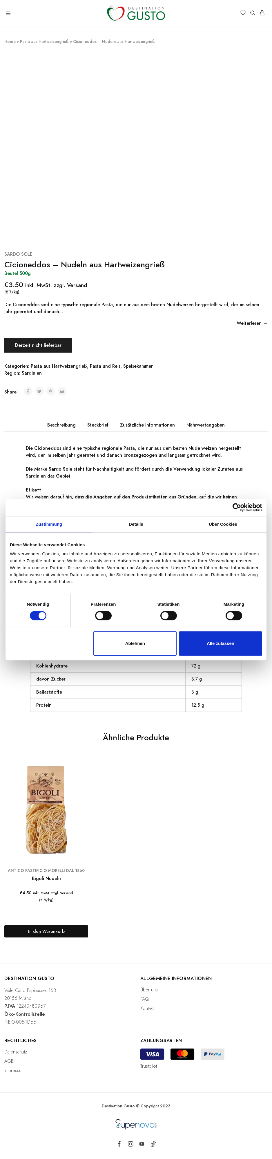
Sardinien (32, 373)
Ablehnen (135, 643)
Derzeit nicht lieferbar (38, 345)
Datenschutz (15, 1052)
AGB (8, 1061)
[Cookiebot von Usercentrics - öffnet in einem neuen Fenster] (236, 507)
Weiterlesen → (252, 323)
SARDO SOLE (18, 254)
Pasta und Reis (105, 366)
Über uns (149, 989)
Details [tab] (136, 524)
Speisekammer (138, 366)
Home (10, 41)
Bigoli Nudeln (46, 878)
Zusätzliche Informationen (147, 425)
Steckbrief (97, 425)
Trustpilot (148, 1066)
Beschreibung (61, 425)
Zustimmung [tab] (49, 524)
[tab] (61, 425)
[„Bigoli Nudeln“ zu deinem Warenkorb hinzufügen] (46, 931)
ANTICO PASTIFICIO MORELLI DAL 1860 (46, 870)
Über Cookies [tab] (223, 524)
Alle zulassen (220, 643)
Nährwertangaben (205, 425)
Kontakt (147, 1008)
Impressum (14, 1070)
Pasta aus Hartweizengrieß (44, 41)
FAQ (144, 999)
